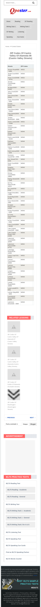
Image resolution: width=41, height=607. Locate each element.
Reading (17, 21)
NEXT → (33, 417)
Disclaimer (16, 593)
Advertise (32, 593)
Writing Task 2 (24, 26)
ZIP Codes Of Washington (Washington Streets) (12, 405)
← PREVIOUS (10, 417)
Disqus (25, 424)
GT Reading (28, 21)
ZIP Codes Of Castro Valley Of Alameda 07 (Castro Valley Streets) (13, 339)
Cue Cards (20, 37)
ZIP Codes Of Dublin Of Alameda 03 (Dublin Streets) (14, 384)
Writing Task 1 (11, 26)
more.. (36, 575)
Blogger (33, 424)
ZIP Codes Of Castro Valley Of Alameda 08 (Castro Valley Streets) (20, 55)
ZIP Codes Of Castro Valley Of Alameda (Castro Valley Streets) (13, 362)
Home (8, 21)
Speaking (10, 37)
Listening (21, 32)
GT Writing (10, 32)
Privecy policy (24, 593)
